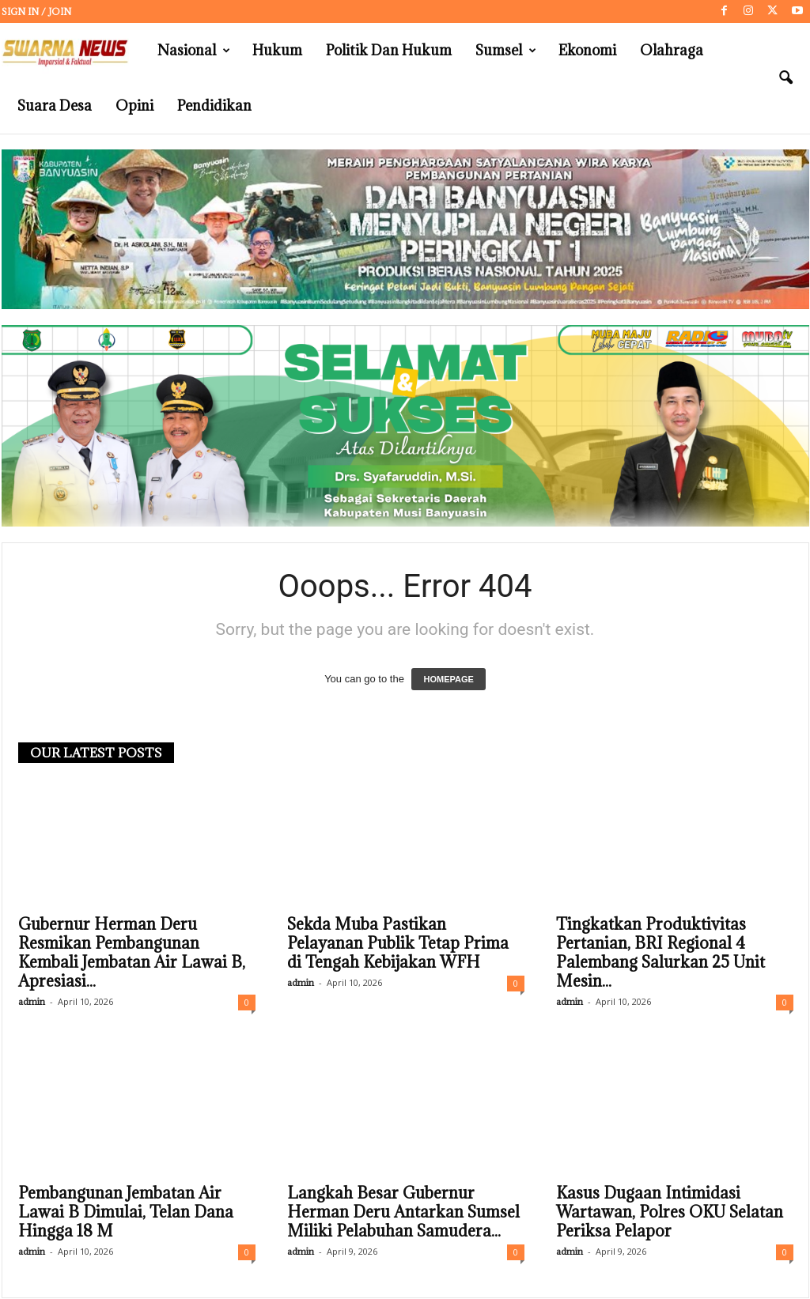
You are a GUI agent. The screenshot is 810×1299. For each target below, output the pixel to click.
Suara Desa (54, 105)
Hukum (277, 50)
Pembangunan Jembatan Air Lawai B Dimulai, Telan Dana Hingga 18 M (125, 1213)
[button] (785, 78)
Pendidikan (214, 105)
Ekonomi (587, 50)
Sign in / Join (36, 11)
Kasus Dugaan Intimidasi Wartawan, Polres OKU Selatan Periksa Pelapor (669, 1213)
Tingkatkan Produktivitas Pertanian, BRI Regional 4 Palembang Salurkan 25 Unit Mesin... (660, 953)
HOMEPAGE (448, 680)
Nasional (193, 50)
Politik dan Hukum (389, 50)
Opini (134, 105)
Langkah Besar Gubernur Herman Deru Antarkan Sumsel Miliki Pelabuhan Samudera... (403, 1213)
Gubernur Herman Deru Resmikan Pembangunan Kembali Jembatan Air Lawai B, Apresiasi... (131, 953)
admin (31, 1002)
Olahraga (671, 50)
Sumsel (505, 50)
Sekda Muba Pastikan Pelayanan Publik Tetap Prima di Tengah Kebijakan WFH (398, 944)
